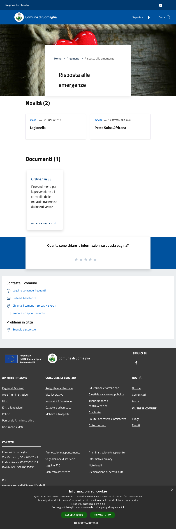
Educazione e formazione (104, 388)
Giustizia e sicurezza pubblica (106, 394)
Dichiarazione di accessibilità (106, 472)
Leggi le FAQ (53, 465)
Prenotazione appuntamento (62, 452)
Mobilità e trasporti (57, 414)
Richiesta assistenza (57, 472)
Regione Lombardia (17, 5)
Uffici (5, 401)
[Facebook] (147, 17)
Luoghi (136, 419)
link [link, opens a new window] (122, 507)
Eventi (136, 425)
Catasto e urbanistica (58, 407)
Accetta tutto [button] (74, 514)
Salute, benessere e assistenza (107, 419)
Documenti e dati (12, 427)
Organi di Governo (13, 388)
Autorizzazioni (97, 425)
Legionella (38, 127)
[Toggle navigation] (7, 17)
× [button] (172, 490)
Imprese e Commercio (58, 401)
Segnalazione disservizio (60, 459)
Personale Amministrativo (18, 420)
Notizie (136, 388)
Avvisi (33, 120)
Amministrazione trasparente (107, 452)
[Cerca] (168, 17)
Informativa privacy (100, 459)
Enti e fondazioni (12, 407)
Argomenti (73, 58)
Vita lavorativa (54, 394)
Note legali (95, 465)
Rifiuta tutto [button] (102, 514)
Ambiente (95, 412)
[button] (88, 523)
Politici (6, 414)
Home (57, 58)
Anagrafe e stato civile (59, 388)
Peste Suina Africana (110, 127)
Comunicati (139, 394)
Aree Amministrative (15, 394)
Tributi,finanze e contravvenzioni (98, 403)
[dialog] (88, 507)
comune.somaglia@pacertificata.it (23, 485)
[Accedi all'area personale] (161, 5)
